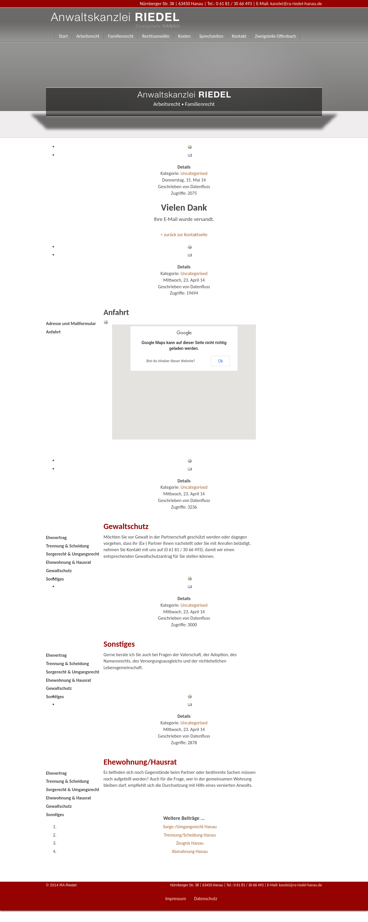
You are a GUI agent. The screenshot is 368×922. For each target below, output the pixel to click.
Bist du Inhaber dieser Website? (170, 361)
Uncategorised (194, 173)
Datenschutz (205, 898)
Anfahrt (53, 332)
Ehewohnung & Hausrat (68, 562)
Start (63, 36)
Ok (220, 361)
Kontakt (239, 36)
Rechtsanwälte (155, 36)
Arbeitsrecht (87, 36)
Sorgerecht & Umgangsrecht (72, 554)
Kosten (184, 36)
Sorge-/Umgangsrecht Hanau (189, 826)
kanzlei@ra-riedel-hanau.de (296, 3)
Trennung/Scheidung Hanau (190, 835)
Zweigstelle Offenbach (275, 36)
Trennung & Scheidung (67, 546)
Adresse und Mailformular (71, 323)
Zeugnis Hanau (189, 843)
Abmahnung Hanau (190, 851)
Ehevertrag (56, 537)
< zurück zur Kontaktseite (184, 234)
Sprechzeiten (211, 36)
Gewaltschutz (59, 570)
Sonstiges (55, 579)
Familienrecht (120, 36)
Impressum (175, 898)
